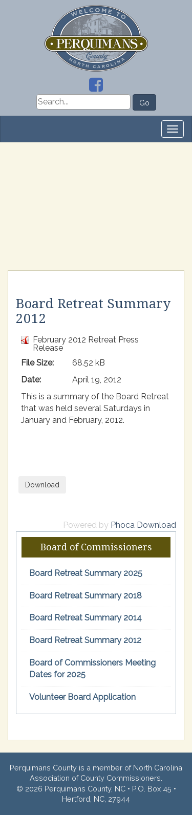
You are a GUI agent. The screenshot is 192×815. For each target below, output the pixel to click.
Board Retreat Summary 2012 (85, 640)
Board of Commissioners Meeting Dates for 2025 (92, 668)
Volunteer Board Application (82, 697)
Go (144, 103)
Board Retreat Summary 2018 (85, 595)
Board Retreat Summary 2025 (85, 573)
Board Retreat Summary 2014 (85, 618)
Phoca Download (143, 525)
